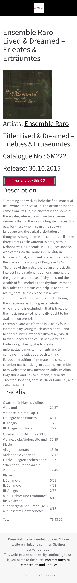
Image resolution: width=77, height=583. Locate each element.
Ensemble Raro (46, 123)
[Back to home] (39, 8)
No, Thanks (47, 575)
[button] (5, 8)
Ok (26, 575)
